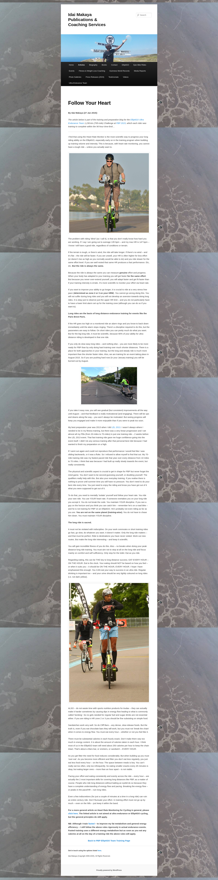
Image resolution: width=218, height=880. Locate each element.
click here (73, 813)
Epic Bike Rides (139, 65)
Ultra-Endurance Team (78, 83)
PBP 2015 (121, 123)
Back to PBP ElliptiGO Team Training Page (109, 840)
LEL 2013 (116, 427)
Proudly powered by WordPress (109, 870)
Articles (81, 65)
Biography (93, 65)
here (99, 851)
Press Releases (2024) (95, 77)
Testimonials (114, 77)
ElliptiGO (125, 65)
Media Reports (140, 71)
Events (71, 71)
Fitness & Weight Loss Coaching (92, 71)
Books (104, 65)
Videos (125, 77)
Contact (114, 65)
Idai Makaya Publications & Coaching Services (87, 19)
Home (71, 65)
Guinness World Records (119, 71)
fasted (91, 823)
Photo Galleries (75, 77)
